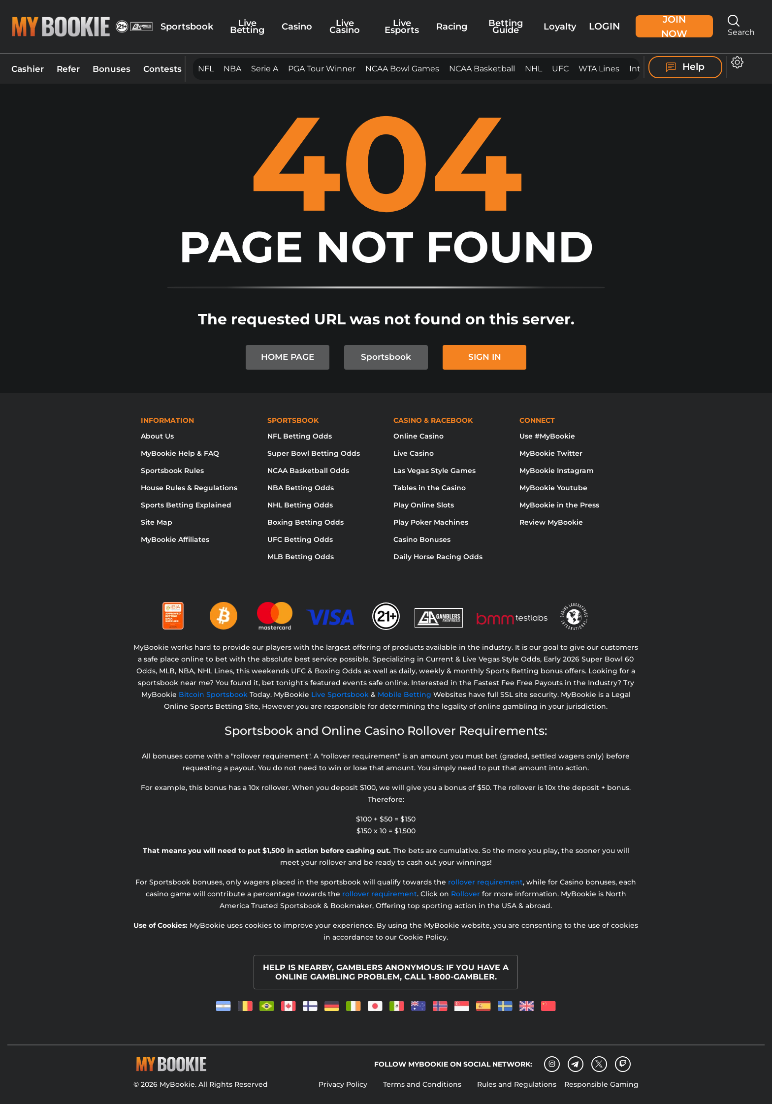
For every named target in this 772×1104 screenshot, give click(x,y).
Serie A (264, 68)
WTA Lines (599, 68)
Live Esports (402, 26)
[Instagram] (551, 1064)
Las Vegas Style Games (434, 470)
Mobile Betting (404, 694)
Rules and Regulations (516, 1084)
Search (741, 26)
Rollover (465, 893)
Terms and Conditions (422, 1084)
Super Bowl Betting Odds (313, 453)
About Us (157, 436)
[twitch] (622, 1064)
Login (604, 26)
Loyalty (560, 26)
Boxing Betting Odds (305, 522)
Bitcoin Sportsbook (213, 694)
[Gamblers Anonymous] (439, 611)
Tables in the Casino (429, 487)
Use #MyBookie (547, 436)
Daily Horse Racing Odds (437, 556)
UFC (560, 68)
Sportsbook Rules (172, 470)
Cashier (27, 68)
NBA (232, 68)
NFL (206, 68)
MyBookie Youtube (553, 487)
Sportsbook (187, 26)
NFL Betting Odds (299, 436)
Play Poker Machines (430, 522)
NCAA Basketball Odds (308, 470)
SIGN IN (484, 357)
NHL (533, 68)
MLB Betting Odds (300, 556)
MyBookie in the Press (559, 505)
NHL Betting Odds (300, 505)
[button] (737, 62)
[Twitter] (599, 1064)
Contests (162, 68)
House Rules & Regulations (189, 487)
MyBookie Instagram (556, 470)
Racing (451, 26)
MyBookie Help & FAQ (180, 453)
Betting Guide (505, 26)
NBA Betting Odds (300, 487)
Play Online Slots (423, 505)
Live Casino (344, 26)
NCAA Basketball (482, 68)
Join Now (674, 26)
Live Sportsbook (340, 694)
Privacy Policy (343, 1084)
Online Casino (418, 436)
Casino (297, 26)
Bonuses (111, 68)
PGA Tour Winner (321, 68)
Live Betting (247, 26)
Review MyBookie (551, 522)
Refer (68, 68)
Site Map (156, 522)
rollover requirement (485, 882)
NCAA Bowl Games (402, 68)
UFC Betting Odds (300, 539)
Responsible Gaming (601, 1084)
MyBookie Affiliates (175, 539)
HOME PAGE (287, 357)
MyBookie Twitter (550, 453)
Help (685, 66)
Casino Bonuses (421, 539)
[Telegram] (575, 1064)
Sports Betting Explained (186, 505)
